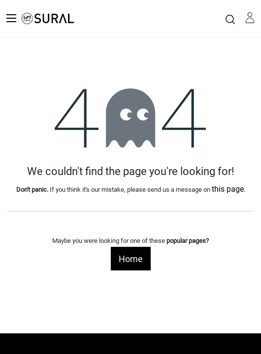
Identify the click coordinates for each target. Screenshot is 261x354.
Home (131, 259)
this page (228, 189)
